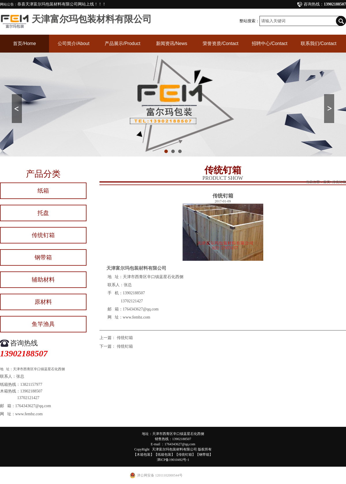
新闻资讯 (171, 43)
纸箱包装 (164, 455)
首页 (24, 43)
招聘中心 (269, 43)
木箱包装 (144, 455)
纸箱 (43, 190)
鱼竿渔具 (43, 324)
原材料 (43, 302)
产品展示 (122, 43)
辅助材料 (43, 279)
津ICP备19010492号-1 (173, 460)
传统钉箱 (43, 235)
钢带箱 (43, 257)
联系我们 (318, 43)
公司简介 (73, 43)
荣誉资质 (220, 43)
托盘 (43, 213)
